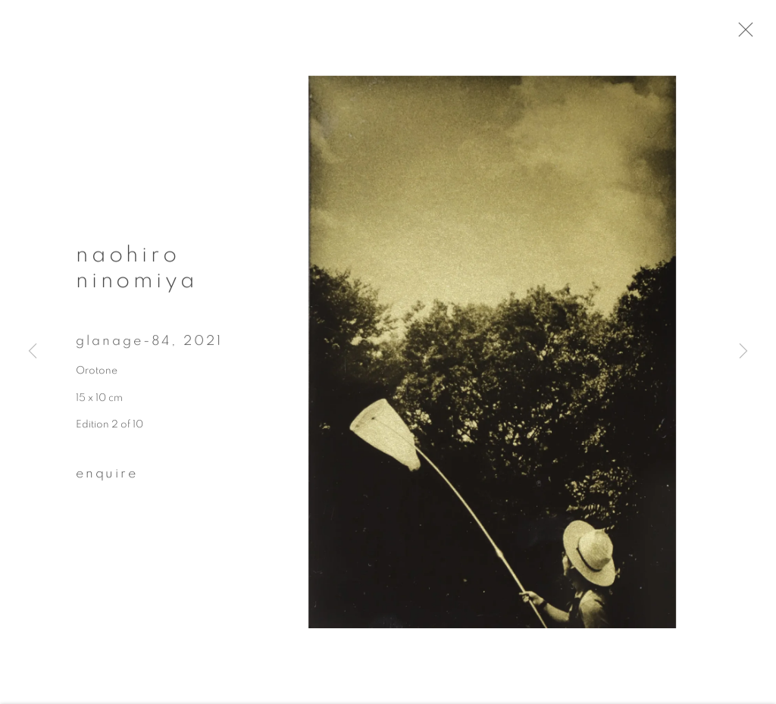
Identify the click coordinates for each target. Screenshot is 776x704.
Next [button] (743, 351)
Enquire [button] (107, 479)
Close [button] (754, 34)
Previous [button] (32, 351)
